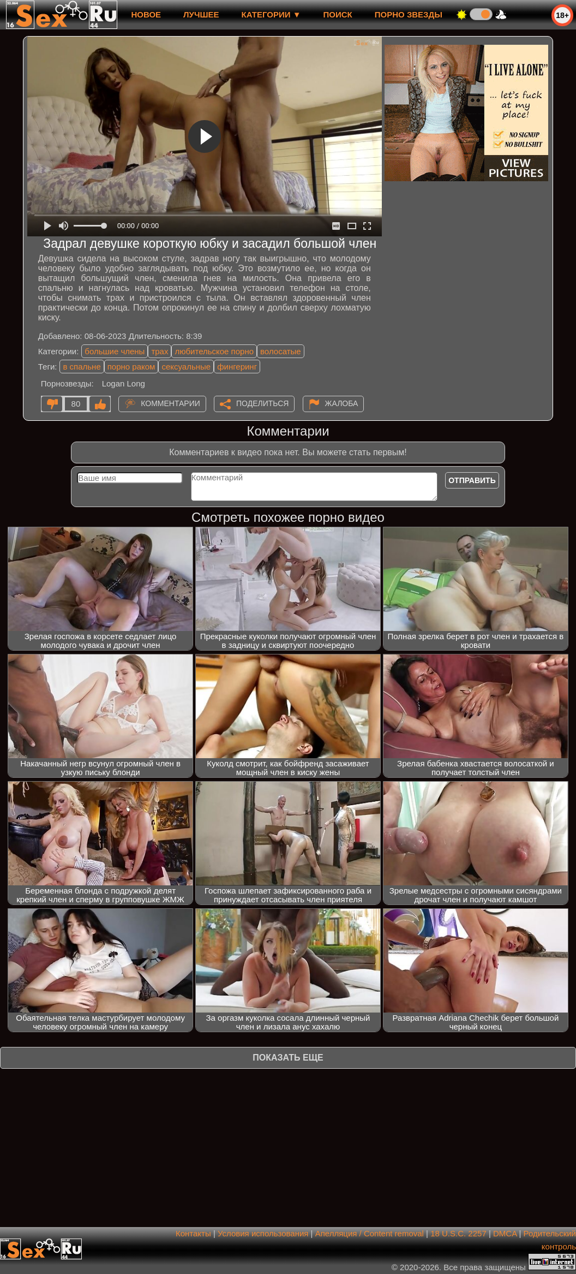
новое (146, 14)
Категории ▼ (271, 14)
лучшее (201, 14)
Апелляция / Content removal (369, 1233)
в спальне (81, 366)
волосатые (280, 351)
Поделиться (262, 403)
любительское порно (214, 351)
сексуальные (186, 366)
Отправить (472, 480)
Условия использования (263, 1233)
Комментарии (170, 403)
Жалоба (341, 403)
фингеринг (237, 366)
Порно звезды (408, 14)
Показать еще (288, 1057)
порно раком (131, 366)
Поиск (337, 14)
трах (159, 351)
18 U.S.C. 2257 (458, 1233)
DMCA (505, 1233)
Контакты (193, 1233)
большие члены (115, 351)
